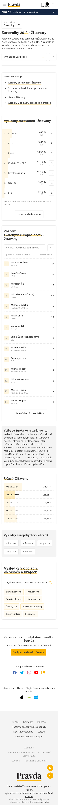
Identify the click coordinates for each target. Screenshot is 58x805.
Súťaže (41, 731)
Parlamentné (19, 12)
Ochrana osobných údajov (29, 736)
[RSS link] (43, 672)
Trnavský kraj (33, 591)
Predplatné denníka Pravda (28, 652)
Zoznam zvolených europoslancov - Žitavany (27, 90)
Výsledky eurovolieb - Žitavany (25, 82)
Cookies (15, 760)
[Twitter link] (22, 672)
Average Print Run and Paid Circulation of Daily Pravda (29, 754)
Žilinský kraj (11, 606)
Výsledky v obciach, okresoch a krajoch (29, 102)
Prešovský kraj (13, 613)
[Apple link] (22, 697)
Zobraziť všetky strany (29, 214)
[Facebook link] (15, 672)
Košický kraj (30, 613)
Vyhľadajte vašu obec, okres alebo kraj (29, 582)
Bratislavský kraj (13, 591)
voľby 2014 (44, 543)
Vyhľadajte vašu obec (24, 56)
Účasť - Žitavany (17, 97)
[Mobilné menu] (4, 4)
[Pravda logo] (22, 5)
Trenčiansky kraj (13, 599)
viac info (44, 802)
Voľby (6, 12)
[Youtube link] (36, 672)
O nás (15, 721)
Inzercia (41, 721)
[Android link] (29, 697)
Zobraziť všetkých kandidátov (29, 413)
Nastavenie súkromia (35, 760)
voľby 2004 (28, 551)
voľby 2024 (11, 543)
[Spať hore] (50, 775)
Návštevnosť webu (23, 731)
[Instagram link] (29, 672)
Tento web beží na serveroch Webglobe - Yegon (29, 788)
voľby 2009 (11, 551)
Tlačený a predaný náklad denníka (29, 726)
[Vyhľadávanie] (53, 4)
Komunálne (32, 12)
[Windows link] (36, 697)
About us (29, 747)
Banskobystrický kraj (32, 606)
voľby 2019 (28, 543)
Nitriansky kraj (33, 599)
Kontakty (28, 721)
